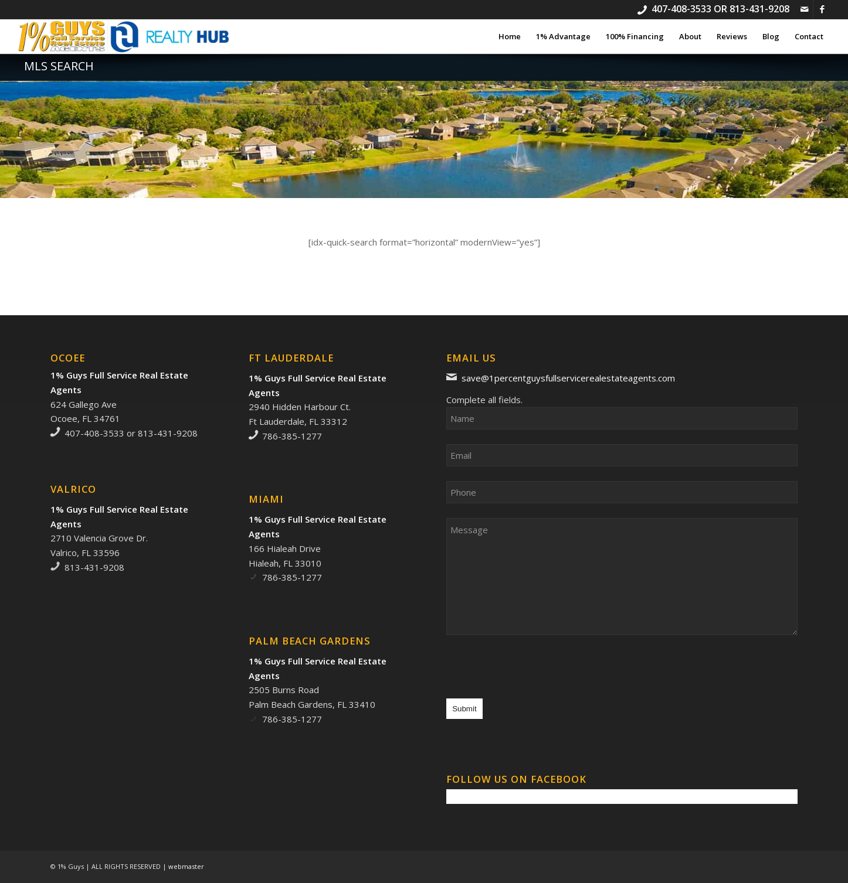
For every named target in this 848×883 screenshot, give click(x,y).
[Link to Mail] (804, 9)
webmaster (186, 866)
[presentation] (535, 673)
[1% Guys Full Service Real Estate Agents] (123, 36)
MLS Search (59, 66)
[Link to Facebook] (822, 9)
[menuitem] (509, 36)
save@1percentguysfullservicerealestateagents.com (568, 378)
